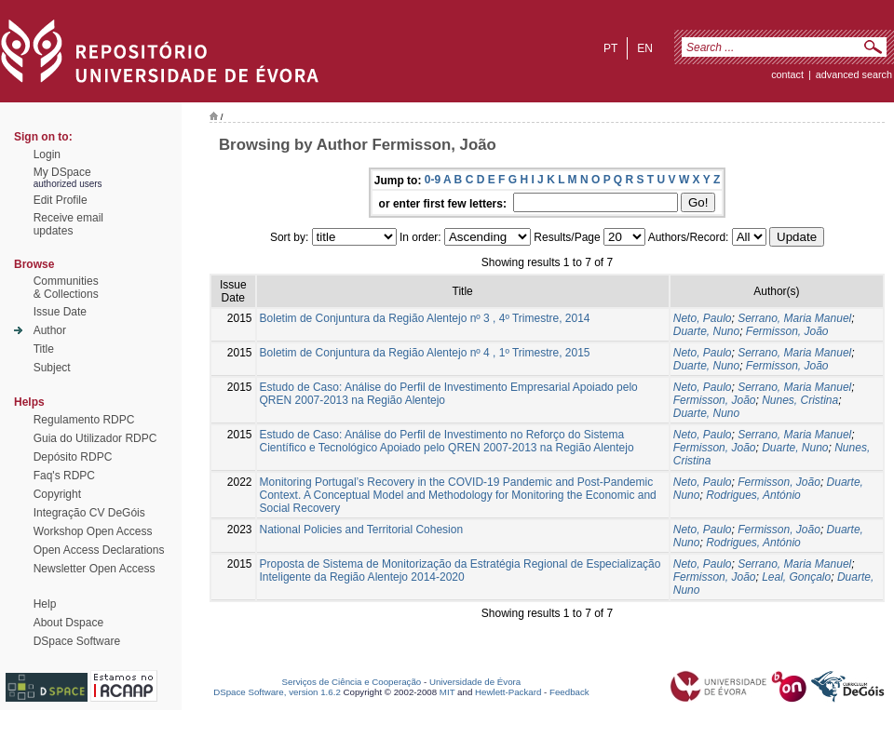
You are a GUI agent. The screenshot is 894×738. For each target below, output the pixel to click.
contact (787, 74)
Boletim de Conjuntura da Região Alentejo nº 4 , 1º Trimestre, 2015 (425, 352)
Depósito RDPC (73, 456)
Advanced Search (854, 74)
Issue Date (60, 311)
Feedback (569, 692)
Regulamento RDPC (84, 419)
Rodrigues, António (753, 495)
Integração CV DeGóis (89, 512)
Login (47, 154)
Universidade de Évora (475, 682)
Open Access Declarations (99, 550)
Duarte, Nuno (706, 331)
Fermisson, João (787, 331)
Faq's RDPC (64, 475)
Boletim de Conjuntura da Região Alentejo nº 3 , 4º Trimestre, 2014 (425, 318)
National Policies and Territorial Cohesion (362, 529)
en (645, 48)
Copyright (57, 494)
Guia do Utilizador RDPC (95, 438)
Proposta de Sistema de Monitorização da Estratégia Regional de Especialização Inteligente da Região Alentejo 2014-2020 (460, 570)
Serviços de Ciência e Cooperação (352, 682)
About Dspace (68, 622)
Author (50, 330)
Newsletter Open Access (95, 568)
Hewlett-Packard (508, 692)
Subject (52, 367)
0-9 (432, 179)
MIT (447, 692)
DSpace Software (77, 641)
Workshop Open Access (93, 531)
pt (610, 48)
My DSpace (62, 172)
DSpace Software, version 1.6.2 (277, 692)
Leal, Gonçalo (796, 577)
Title (44, 349)
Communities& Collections (66, 288)
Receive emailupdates (68, 224)
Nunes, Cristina (800, 400)
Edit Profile (61, 200)
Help (45, 604)
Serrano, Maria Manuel (794, 318)
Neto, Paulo (702, 318)
